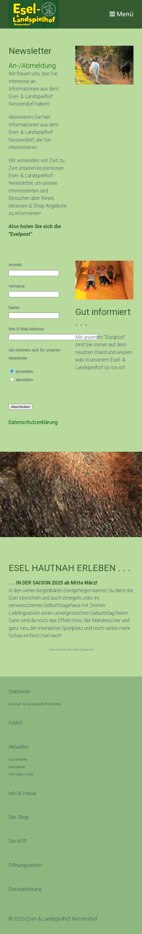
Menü (125, 14)
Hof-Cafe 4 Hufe (21, 774)
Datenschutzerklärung (33, 422)
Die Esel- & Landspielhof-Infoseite (35, 704)
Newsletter (17, 767)
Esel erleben (18, 760)
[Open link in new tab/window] (19, 817)
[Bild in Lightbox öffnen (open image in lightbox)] (104, 65)
